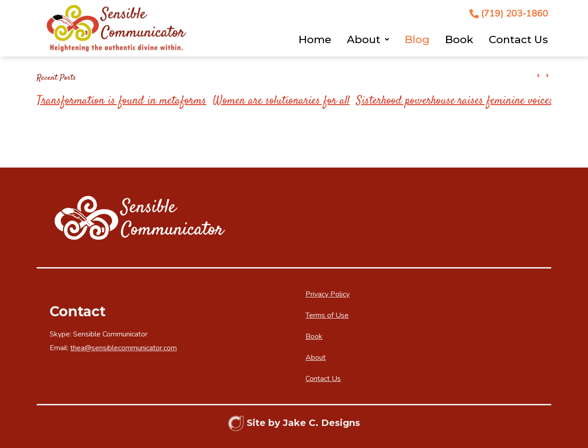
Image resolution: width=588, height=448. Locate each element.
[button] (547, 76)
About (368, 39)
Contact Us (518, 39)
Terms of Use (327, 315)
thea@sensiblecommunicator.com (123, 348)
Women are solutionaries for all (281, 101)
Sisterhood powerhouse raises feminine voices (455, 101)
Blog (417, 39)
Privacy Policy (327, 294)
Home (315, 39)
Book (459, 39)
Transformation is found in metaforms (121, 101)
